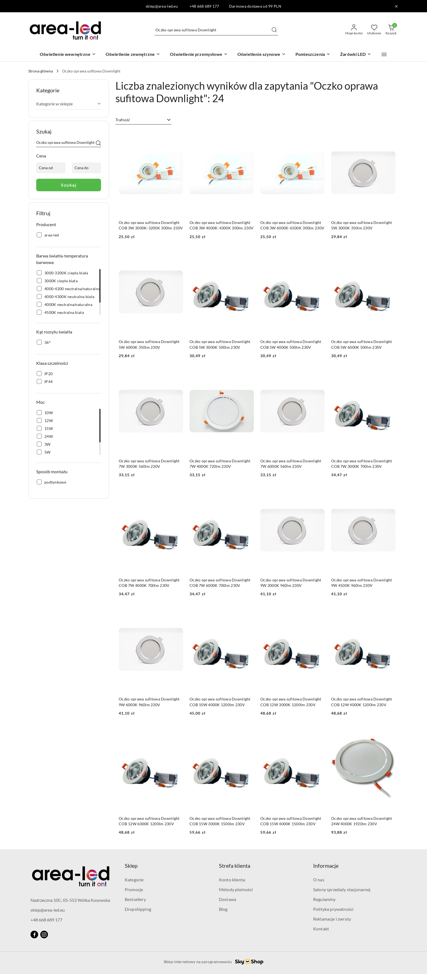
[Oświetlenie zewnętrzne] (133, 55)
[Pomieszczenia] (313, 55)
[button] (384, 54)
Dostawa (227, 899)
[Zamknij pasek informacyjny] (396, 6)
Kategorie (134, 879)
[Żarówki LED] (355, 55)
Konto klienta (232, 879)
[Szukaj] (98, 143)
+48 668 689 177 (46, 919)
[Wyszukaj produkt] (216, 29)
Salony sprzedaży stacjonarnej (342, 889)
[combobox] (143, 120)
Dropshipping (138, 909)
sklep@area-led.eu (47, 909)
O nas (318, 879)
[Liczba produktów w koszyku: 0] (391, 30)
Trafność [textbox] (122, 119)
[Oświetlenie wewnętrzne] (68, 55)
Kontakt (321, 928)
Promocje (134, 889)
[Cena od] (50, 167)
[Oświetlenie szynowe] (261, 55)
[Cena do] (86, 167)
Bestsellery (135, 899)
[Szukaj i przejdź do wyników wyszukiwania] (274, 30)
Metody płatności (236, 889)
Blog (223, 909)
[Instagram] (44, 934)
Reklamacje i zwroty (332, 918)
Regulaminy (324, 899)
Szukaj (68, 184)
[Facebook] (34, 934)
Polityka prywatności (333, 909)
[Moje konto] (354, 30)
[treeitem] (68, 103)
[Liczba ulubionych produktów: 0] (374, 30)
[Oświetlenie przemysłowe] (199, 55)
